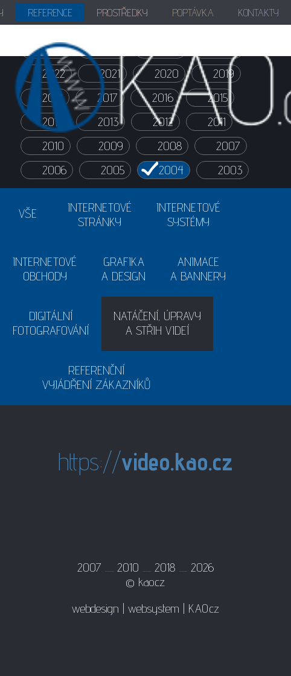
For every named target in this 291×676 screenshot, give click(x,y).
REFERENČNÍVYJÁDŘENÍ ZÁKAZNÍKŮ (96, 377)
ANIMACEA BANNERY (198, 268)
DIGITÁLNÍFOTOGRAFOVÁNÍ (51, 323)
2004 (171, 170)
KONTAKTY (258, 12)
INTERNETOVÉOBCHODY (45, 268)
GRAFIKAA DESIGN (123, 268)
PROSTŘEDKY (122, 12)
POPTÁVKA (193, 12)
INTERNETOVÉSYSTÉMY (188, 214)
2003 (230, 170)
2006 (54, 170)
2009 (110, 146)
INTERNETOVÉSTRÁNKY (100, 214)
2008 (170, 146)
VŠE (28, 213)
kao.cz (151, 582)
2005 (112, 170)
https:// (145, 461)
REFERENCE (50, 12)
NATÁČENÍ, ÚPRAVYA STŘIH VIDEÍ (157, 323)
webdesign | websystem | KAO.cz (145, 608)
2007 (228, 146)
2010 (53, 146)
